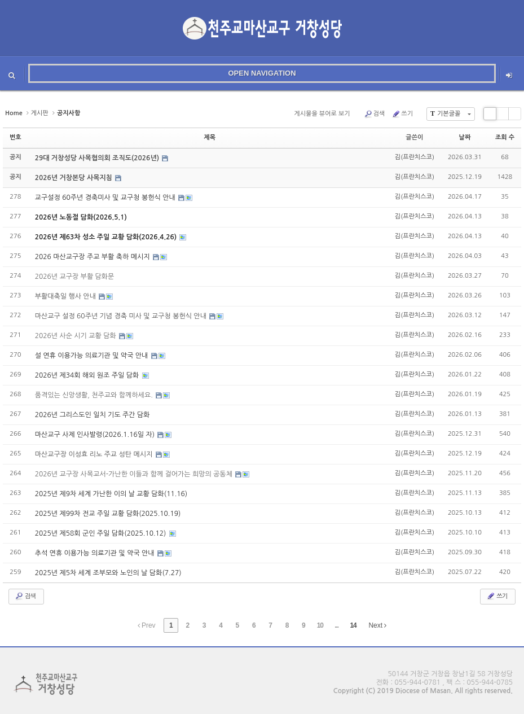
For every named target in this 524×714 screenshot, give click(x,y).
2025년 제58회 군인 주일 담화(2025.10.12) (101, 533)
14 (353, 625)
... (336, 625)
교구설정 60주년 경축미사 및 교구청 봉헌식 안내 (106, 197)
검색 (374, 114)
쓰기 (402, 114)
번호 (15, 137)
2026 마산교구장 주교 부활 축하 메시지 (93, 256)
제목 (209, 137)
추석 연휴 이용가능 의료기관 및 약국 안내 (95, 553)
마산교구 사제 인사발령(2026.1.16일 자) (96, 434)
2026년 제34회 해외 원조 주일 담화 (88, 375)
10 (320, 625)
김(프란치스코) (414, 157)
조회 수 (504, 137)
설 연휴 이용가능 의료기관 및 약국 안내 (92, 355)
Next (377, 625)
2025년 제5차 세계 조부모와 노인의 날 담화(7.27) (108, 573)
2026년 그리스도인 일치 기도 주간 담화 (92, 414)
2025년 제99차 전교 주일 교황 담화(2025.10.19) (108, 513)
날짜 (465, 137)
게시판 (40, 113)
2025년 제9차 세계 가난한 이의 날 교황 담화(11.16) (111, 493)
